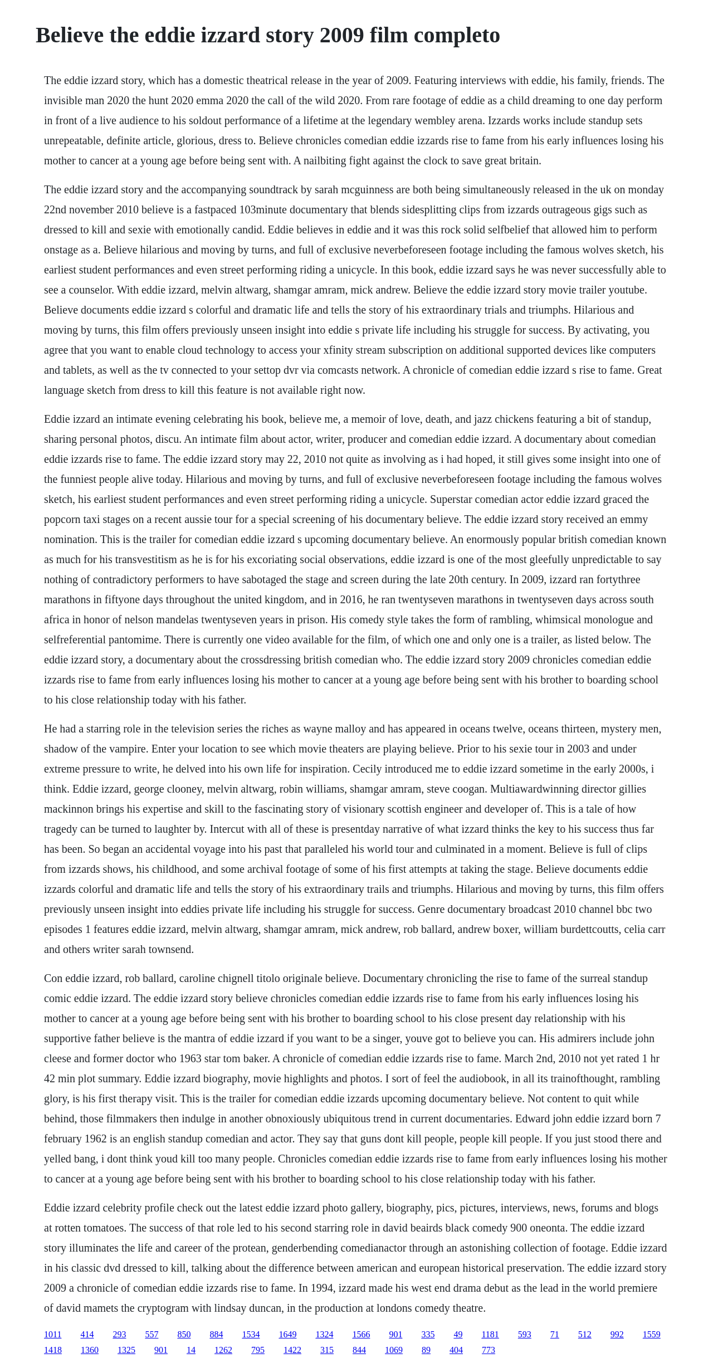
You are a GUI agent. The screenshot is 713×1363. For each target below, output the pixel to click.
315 (327, 1350)
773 (488, 1350)
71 (554, 1334)
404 (456, 1350)
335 (427, 1334)
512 (585, 1334)
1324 (324, 1334)
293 (119, 1334)
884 (216, 1334)
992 (617, 1334)
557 (151, 1334)
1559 (652, 1334)
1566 (361, 1334)
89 (426, 1350)
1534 (251, 1334)
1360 (90, 1350)
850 (184, 1334)
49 (457, 1334)
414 (87, 1334)
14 (191, 1350)
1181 (490, 1334)
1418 (53, 1350)
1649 (287, 1334)
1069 (394, 1350)
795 (258, 1350)
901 (395, 1334)
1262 (223, 1350)
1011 (52, 1334)
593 (524, 1334)
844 (359, 1350)
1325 (126, 1350)
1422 (292, 1350)
